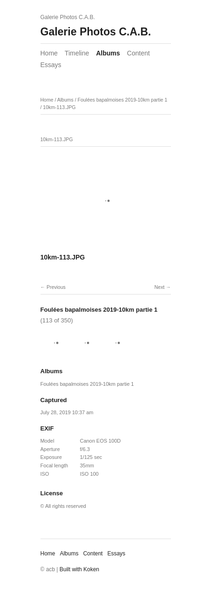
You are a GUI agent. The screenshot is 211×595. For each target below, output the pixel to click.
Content (138, 53)
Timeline (77, 53)
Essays (51, 64)
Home (49, 53)
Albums (108, 53)
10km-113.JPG (59, 107)
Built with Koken (79, 569)
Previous (56, 287)
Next (159, 287)
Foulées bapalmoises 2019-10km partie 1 (122, 100)
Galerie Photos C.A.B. (96, 32)
